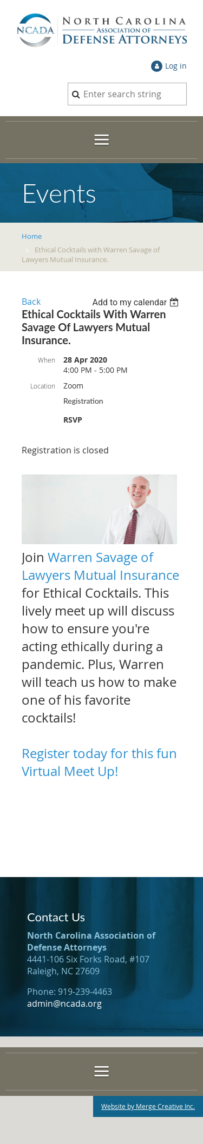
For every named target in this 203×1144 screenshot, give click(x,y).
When (46, 360)
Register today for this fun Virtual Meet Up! (99, 762)
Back (31, 301)
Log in (176, 66)
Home (32, 236)
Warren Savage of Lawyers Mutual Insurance (100, 566)
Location (42, 386)
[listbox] (136, 302)
